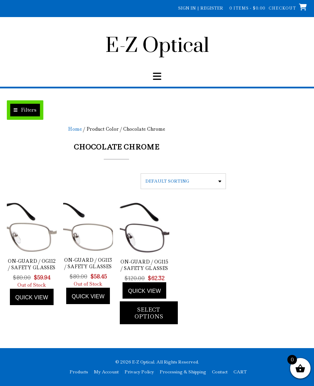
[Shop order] (183, 181)
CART (240, 372)
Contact (220, 372)
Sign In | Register (200, 8)
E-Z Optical (157, 46)
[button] (157, 76)
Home (75, 129)
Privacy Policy (139, 372)
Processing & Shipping (183, 372)
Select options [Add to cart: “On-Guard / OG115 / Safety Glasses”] (148, 313)
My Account (106, 372)
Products (79, 372)
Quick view (31, 297)
